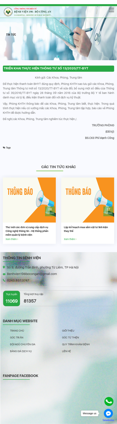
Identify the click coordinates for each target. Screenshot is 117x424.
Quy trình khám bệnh (76, 344)
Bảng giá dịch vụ (21, 351)
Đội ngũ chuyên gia (22, 344)
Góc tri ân (16, 337)
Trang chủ (17, 330)
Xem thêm (12, 239)
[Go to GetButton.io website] (108, 420)
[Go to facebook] (108, 413)
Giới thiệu (68, 330)
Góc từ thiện (70, 337)
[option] (29, 211)
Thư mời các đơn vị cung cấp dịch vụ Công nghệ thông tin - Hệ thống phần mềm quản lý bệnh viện (27, 231)
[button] (58, 56)
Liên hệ (66, 351)
